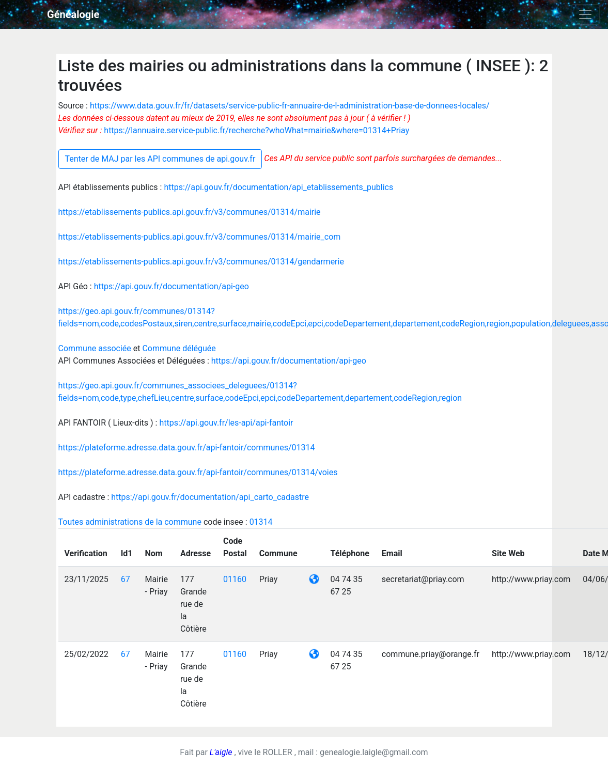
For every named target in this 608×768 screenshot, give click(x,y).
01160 (234, 579)
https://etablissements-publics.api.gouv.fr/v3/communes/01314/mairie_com (199, 237)
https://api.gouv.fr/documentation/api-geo (171, 286)
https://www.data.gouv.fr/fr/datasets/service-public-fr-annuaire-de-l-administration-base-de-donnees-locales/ (290, 106)
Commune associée (95, 348)
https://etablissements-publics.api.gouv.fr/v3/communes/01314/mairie (189, 212)
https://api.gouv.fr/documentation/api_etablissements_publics (278, 187)
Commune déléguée (178, 348)
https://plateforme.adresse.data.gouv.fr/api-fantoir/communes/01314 (186, 447)
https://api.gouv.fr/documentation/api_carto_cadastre (210, 497)
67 (125, 579)
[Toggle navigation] (585, 14)
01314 (261, 522)
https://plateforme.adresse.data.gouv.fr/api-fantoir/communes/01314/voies (198, 472)
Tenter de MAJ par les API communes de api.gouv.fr (160, 159)
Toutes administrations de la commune (131, 522)
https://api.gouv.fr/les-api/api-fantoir (226, 423)
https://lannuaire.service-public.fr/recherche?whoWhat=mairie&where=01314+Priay (256, 130)
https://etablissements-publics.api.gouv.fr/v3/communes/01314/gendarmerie (201, 262)
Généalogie (73, 14)
